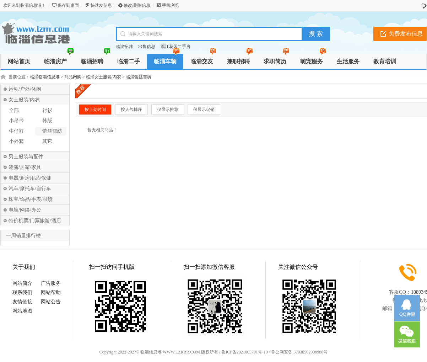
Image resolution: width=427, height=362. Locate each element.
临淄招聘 (124, 46)
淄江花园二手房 (175, 46)
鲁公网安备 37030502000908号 (299, 352)
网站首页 (18, 61)
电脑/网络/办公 (25, 210)
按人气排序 (131, 109)
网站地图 (22, 311)
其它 (47, 141)
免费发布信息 (406, 34)
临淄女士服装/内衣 (103, 76)
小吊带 (16, 120)
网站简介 (22, 283)
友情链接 (22, 301)
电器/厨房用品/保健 (30, 178)
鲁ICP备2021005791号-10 (244, 352)
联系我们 (22, 292)
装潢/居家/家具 (25, 167)
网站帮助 (51, 292)
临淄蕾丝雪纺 (138, 76)
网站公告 (51, 301)
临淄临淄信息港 (45, 76)
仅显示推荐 (167, 109)
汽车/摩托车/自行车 (30, 188)
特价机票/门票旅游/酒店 (35, 220)
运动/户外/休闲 (25, 89)
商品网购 (72, 76)
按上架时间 (95, 109)
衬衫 (47, 110)
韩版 (47, 120)
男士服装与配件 (26, 156)
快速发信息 (101, 5)
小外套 (16, 141)
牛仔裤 (16, 131)
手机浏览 (170, 5)
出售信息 (146, 46)
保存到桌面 (68, 5)
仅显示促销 (204, 109)
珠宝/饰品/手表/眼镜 (31, 199)
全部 (14, 110)
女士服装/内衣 (24, 99)
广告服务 (51, 283)
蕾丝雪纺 (52, 131)
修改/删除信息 (137, 5)
